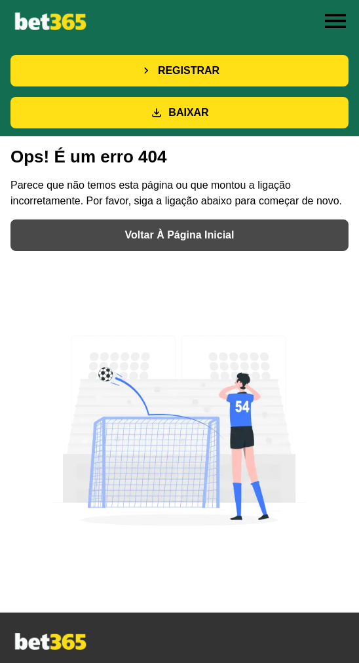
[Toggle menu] (335, 21)
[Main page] (49, 20)
